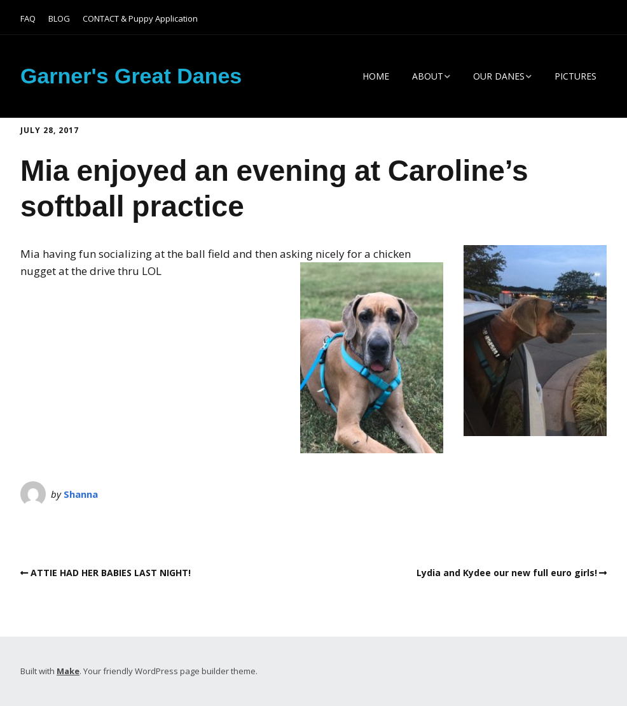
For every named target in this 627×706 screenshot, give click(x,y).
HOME (375, 76)
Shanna (81, 494)
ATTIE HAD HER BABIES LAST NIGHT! (111, 573)
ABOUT (427, 76)
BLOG (59, 18)
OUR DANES (499, 76)
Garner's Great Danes (131, 76)
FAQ (28, 18)
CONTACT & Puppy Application (140, 18)
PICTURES (575, 76)
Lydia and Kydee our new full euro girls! (507, 573)
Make (68, 671)
